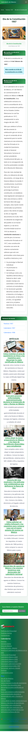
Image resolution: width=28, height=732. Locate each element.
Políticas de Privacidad (9, 631)
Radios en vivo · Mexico (9, 648)
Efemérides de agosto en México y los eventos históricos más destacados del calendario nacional (14, 570)
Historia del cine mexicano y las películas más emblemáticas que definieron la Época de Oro (14, 484)
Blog (2, 676)
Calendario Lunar (7, 673)
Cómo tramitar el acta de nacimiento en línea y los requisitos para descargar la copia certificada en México (14, 358)
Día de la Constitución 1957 (14, 20)
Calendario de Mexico (8, 2)
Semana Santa (6, 644)
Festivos (3, 670)
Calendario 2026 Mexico (14, 726)
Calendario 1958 (9, 332)
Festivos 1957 (8, 324)
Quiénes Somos (6, 633)
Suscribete (22, 611)
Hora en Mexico (6, 646)
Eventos (3, 641)
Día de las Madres (7, 678)
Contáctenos (5, 635)
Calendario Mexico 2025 (9, 657)
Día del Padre (5, 681)
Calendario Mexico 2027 (9, 661)
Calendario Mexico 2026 (9, 659)
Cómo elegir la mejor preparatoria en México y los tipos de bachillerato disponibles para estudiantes (14, 442)
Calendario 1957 (9, 328)
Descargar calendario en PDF (11, 664)
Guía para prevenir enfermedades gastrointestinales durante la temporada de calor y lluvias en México (14, 400)
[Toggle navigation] (26, 2)
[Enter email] (10, 611)
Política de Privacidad (8, 655)
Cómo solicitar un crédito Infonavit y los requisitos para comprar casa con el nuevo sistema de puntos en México (14, 527)
